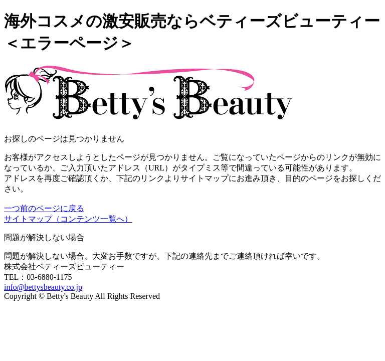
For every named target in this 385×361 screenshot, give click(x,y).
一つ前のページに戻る (44, 208)
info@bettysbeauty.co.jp (43, 287)
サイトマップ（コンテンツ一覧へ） (68, 219)
